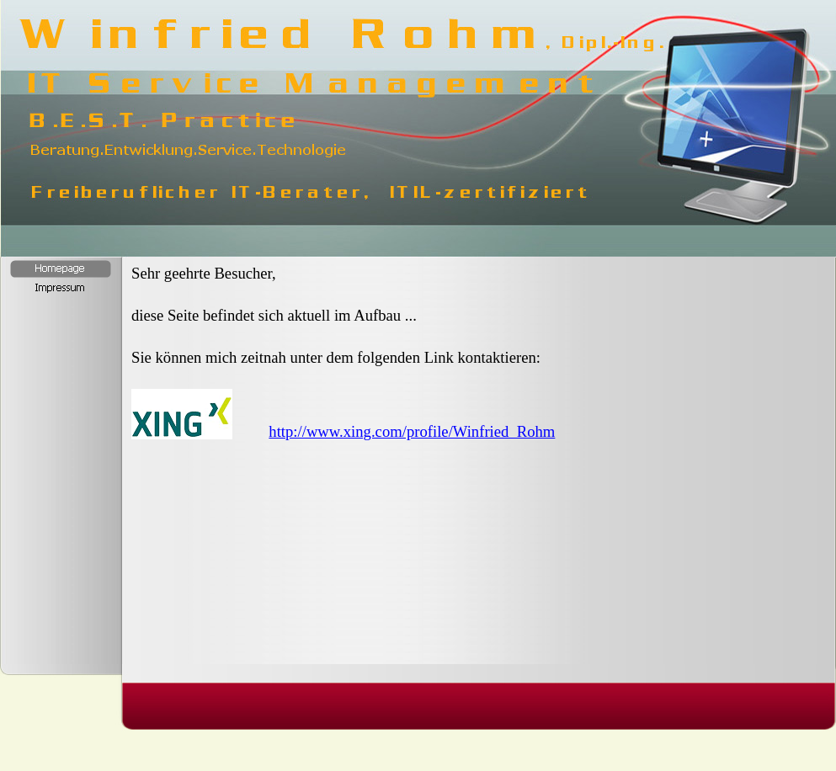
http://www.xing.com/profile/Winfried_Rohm (412, 431)
